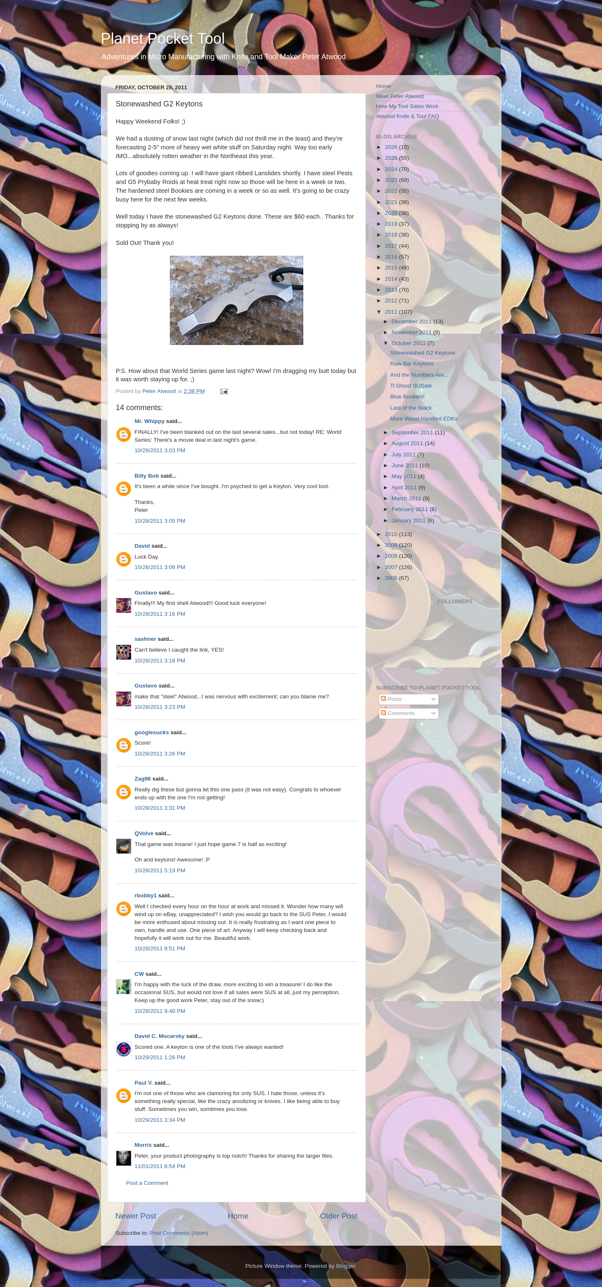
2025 (392, 158)
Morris (143, 1145)
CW (139, 974)
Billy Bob (147, 476)
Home (238, 1215)
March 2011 (407, 498)
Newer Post (136, 1215)
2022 (392, 191)
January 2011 (410, 520)
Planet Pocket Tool (163, 38)
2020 (392, 213)
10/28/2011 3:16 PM (160, 614)
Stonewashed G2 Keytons (422, 353)
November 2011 (412, 332)
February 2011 (411, 509)
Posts (391, 699)
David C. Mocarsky (160, 1036)
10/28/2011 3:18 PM (160, 660)
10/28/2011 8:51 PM (160, 948)
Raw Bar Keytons (411, 363)
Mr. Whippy (150, 421)
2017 (392, 246)
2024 (392, 169)
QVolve (144, 833)
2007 (392, 567)
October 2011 (410, 343)
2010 (392, 534)
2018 (392, 235)
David (142, 546)
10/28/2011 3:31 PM (160, 808)
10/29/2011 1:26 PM (160, 1057)
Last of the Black (411, 408)
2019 (392, 224)
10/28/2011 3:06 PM (160, 567)
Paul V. (144, 1083)
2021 (392, 202)
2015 (392, 267)
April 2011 (405, 487)
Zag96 (143, 779)
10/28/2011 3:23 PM (160, 707)
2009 (392, 545)
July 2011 (405, 454)
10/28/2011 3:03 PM (160, 450)
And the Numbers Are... (419, 375)
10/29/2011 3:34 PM (160, 1120)
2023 (392, 180)
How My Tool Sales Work (407, 106)
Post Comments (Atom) (179, 1233)
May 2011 (405, 476)
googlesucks (152, 732)
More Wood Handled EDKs (424, 419)
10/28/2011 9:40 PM (160, 1011)
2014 (392, 279)
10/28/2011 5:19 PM (160, 870)
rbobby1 (146, 895)
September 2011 (413, 432)
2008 (392, 556)
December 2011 (412, 321)
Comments (398, 713)
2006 (392, 578)
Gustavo (146, 592)
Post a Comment (147, 1183)
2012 (392, 300)
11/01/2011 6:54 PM (160, 1166)
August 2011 (408, 443)
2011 (392, 312)
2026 (392, 147)
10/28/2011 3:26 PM (160, 754)
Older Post (338, 1215)
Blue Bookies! (407, 396)
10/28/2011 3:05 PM (160, 521)
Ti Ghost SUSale (411, 386)
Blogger (345, 1266)
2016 (392, 257)
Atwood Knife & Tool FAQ (407, 116)
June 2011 (406, 465)
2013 (392, 290)
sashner (145, 639)
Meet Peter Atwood (400, 96)
